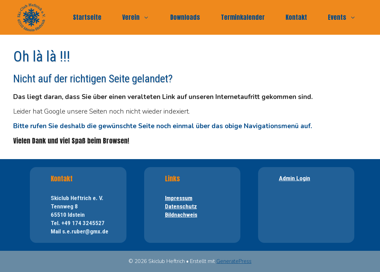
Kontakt (296, 17)
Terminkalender (243, 17)
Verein (141, 17)
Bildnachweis (181, 214)
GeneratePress (233, 261)
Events (347, 17)
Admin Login (294, 178)
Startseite (87, 17)
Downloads (185, 17)
